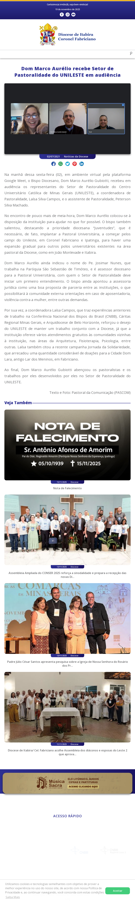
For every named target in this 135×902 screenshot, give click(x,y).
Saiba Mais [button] (13, 897)
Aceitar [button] (117, 890)
